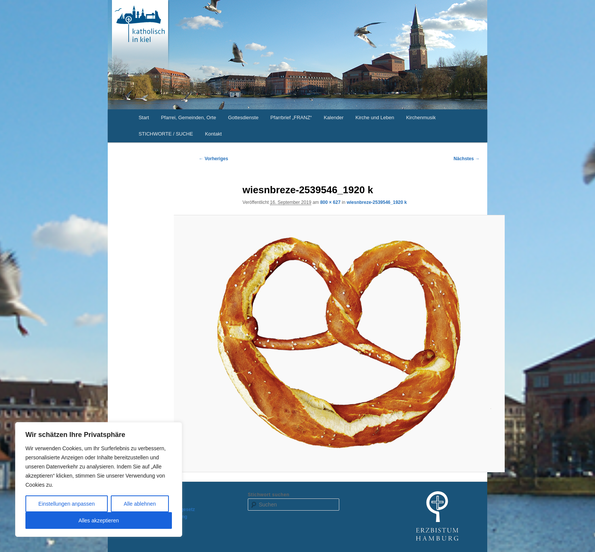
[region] (98, 479)
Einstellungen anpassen (66, 504)
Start (144, 117)
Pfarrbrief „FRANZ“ (291, 117)
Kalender (333, 117)
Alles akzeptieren (99, 520)
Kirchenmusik (421, 117)
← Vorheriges (213, 158)
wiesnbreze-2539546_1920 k (376, 202)
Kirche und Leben (375, 117)
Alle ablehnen (140, 504)
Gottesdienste (243, 117)
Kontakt (213, 134)
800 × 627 (330, 202)
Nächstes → (466, 158)
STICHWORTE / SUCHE (166, 134)
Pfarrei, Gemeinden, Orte (188, 117)
